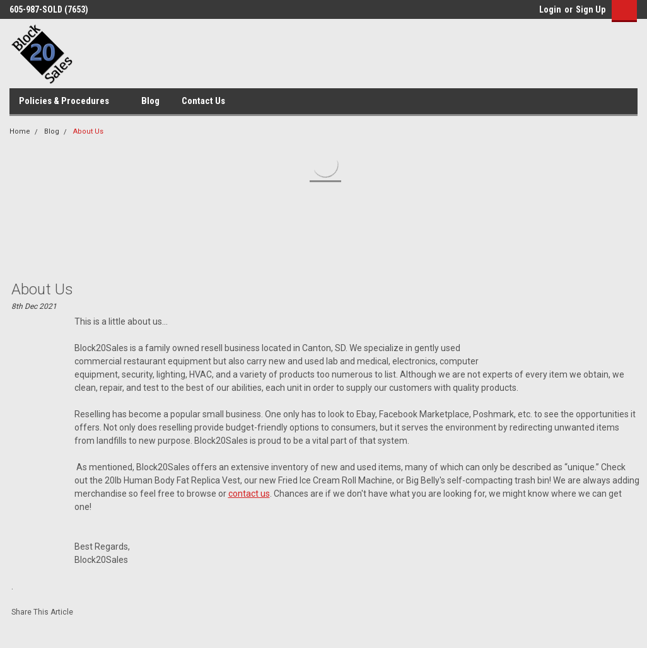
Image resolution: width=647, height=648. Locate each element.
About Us (88, 131)
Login (550, 9)
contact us (249, 494)
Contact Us (203, 101)
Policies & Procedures (69, 101)
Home (19, 131)
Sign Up (590, 9)
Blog (150, 101)
